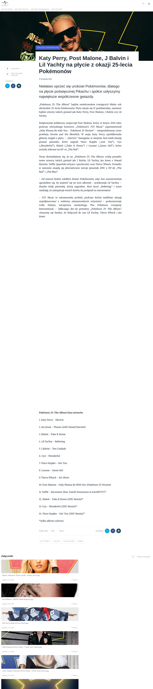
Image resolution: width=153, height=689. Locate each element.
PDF (53, 531)
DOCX (61, 531)
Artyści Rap (56, 9)
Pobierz (32, 580)
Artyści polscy (22, 9)
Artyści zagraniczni (40, 9)
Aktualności (6, 9)
